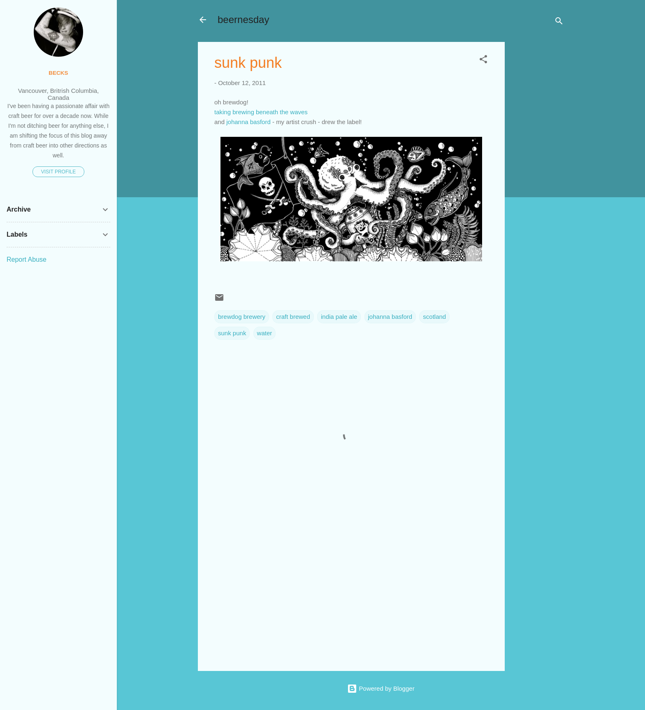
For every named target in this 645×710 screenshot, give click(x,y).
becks (58, 73)
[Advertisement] (537, 165)
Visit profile (58, 172)
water (264, 333)
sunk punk (232, 333)
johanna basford (248, 121)
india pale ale (339, 316)
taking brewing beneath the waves (261, 111)
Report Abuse (26, 259)
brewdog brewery (241, 316)
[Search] (559, 22)
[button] (483, 60)
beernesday (243, 19)
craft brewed (293, 316)
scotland (434, 316)
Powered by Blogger (380, 688)
